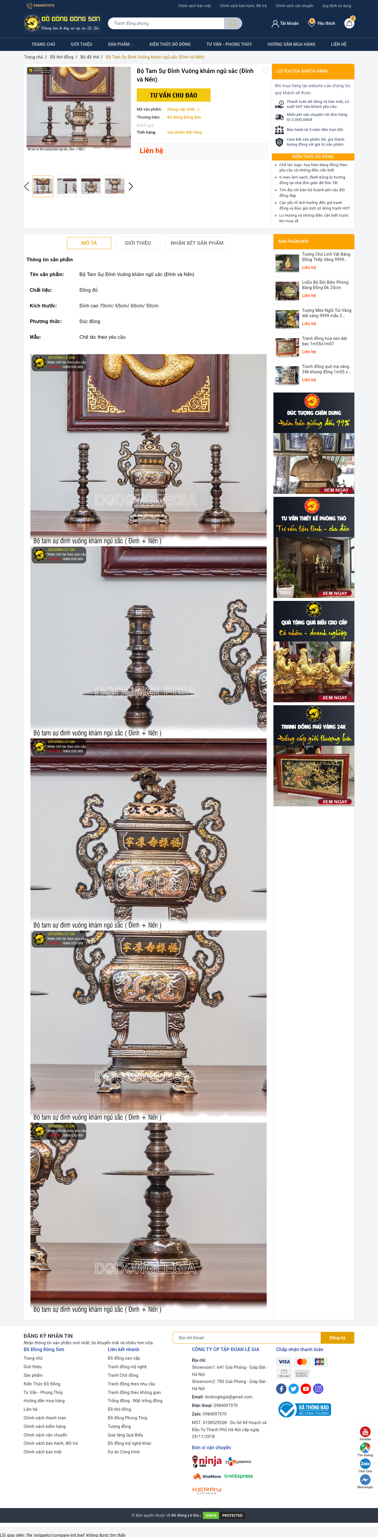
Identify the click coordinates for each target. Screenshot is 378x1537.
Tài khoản (285, 23)
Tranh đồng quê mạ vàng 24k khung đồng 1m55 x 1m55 (325, 369)
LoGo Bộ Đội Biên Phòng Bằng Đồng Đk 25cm (325, 285)
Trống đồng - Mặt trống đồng (135, 1400)
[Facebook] (281, 1389)
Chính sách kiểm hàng (45, 1426)
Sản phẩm (121, 45)
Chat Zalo (365, 1465)
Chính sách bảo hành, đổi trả (243, 6)
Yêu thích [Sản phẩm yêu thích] (321, 23)
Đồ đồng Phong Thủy (128, 1418)
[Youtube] (306, 1389)
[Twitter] (294, 1389)
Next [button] (130, 186)
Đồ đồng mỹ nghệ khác (129, 1443)
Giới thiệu (81, 44)
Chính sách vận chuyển (294, 6)
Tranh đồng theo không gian (134, 1392)
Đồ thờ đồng (119, 1409)
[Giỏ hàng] (349, 23)
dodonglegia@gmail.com (228, 1397)
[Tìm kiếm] (233, 23)
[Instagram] (318, 1389)
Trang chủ (43, 44)
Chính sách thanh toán (45, 1418)
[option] (79, 109)
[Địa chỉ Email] (247, 1338)
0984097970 (40, 5)
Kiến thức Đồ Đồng (313, 156)
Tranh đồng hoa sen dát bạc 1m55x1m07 (324, 341)
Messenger (365, 1481)
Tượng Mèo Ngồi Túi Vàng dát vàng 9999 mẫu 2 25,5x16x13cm (326, 313)
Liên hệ (338, 44)
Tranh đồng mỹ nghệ (127, 1366)
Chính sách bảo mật (194, 6)
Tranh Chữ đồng (123, 1375)
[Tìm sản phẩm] (166, 23)
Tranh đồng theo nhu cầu (131, 1384)
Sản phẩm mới (293, 241)
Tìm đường (365, 1449)
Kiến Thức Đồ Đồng (170, 44)
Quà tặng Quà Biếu (125, 1435)
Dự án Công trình (124, 1452)
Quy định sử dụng (336, 6)
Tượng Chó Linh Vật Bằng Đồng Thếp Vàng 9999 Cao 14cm (326, 257)
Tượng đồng (119, 1426)
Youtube (365, 1433)
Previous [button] (26, 186)
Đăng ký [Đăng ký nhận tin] (338, 1337)
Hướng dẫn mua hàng (291, 44)
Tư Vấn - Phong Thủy (229, 44)
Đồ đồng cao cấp (124, 1358)
